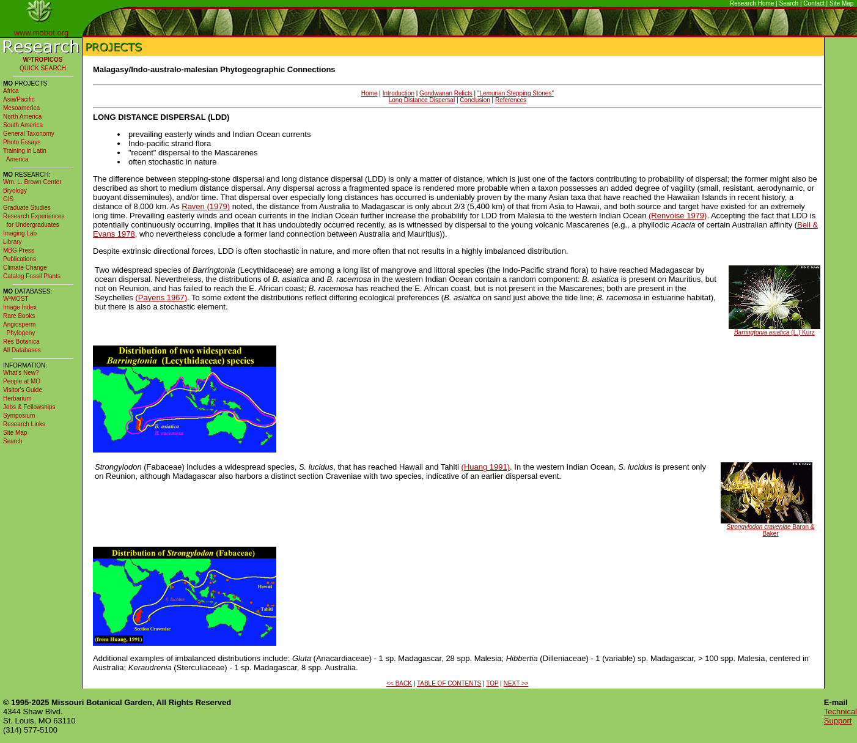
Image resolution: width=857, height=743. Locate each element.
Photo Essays (21, 142)
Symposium (19, 415)
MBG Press (18, 250)
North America (22, 116)
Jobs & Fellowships (29, 407)
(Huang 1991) (486, 466)
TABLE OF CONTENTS (449, 683)
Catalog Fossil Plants (32, 276)
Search (789, 3)
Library (12, 241)
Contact (813, 3)
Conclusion (475, 100)
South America (23, 125)
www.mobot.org (41, 32)
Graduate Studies (27, 207)
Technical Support (840, 716)
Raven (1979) (206, 206)
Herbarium (17, 398)
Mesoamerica (21, 108)
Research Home (752, 3)
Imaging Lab (20, 233)
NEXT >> (516, 683)
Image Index (20, 307)
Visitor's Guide (22, 389)
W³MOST (16, 298)
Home (369, 93)
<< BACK (399, 683)
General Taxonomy (28, 133)
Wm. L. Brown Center (32, 182)
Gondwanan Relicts (446, 93)
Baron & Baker (771, 530)
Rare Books (19, 315)
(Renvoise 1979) (678, 215)
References (510, 100)
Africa (11, 90)
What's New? (21, 372)
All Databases (22, 350)
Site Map (841, 3)
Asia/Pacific (19, 99)
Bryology (15, 190)
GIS (8, 199)
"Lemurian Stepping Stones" (515, 93)
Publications (19, 259)
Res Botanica (21, 341)
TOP (492, 683)
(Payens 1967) (161, 297)
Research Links (24, 424)
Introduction (398, 93)
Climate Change (25, 267)
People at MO (21, 381)
